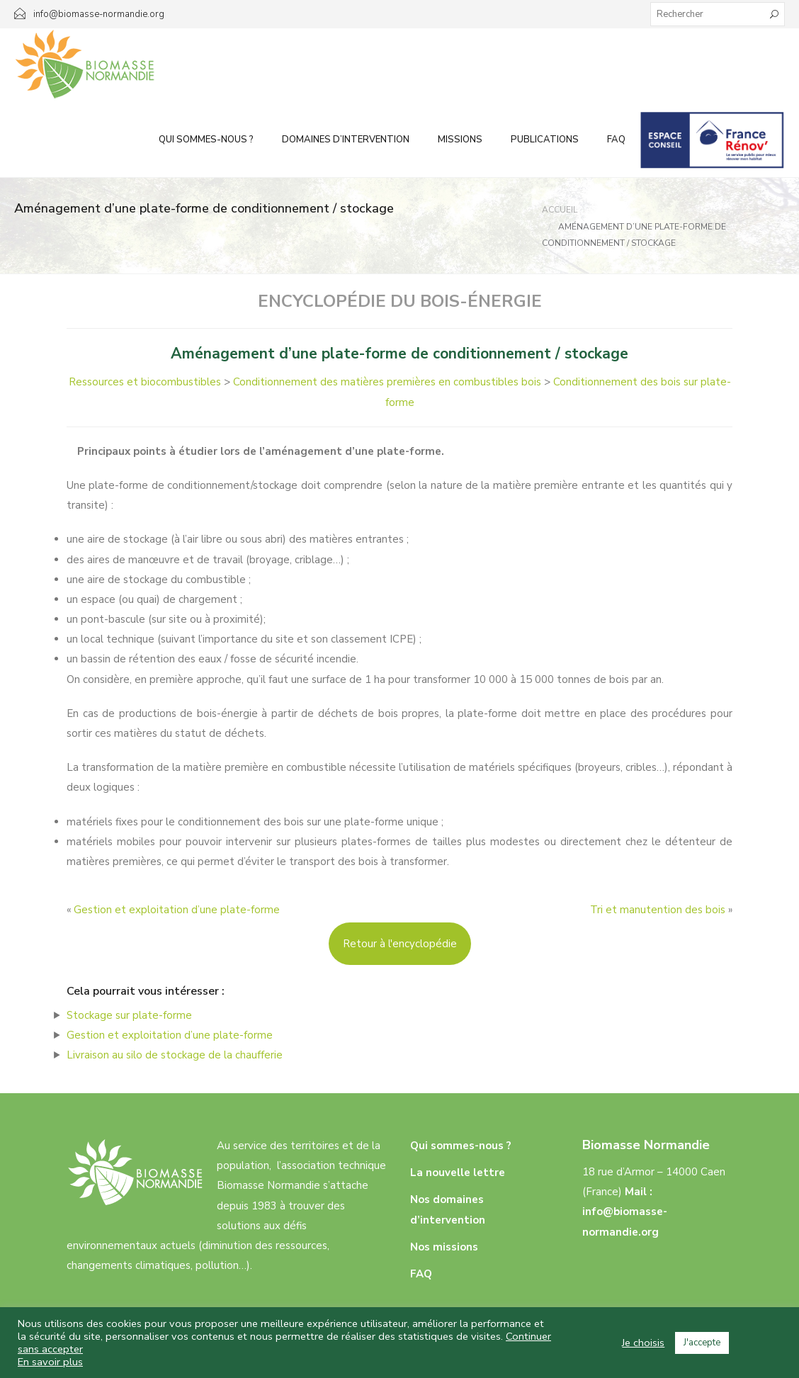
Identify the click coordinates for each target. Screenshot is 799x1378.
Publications (545, 139)
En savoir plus (50, 1361)
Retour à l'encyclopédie (400, 944)
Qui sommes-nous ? (206, 139)
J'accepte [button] (702, 1342)
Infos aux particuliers (712, 139)
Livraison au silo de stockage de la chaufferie (175, 1055)
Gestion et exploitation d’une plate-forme (177, 910)
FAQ (616, 139)
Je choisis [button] (643, 1342)
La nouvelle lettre (457, 1172)
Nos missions (444, 1247)
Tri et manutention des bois (657, 910)
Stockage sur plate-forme (129, 1015)
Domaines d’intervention (345, 139)
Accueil (559, 209)
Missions (460, 139)
